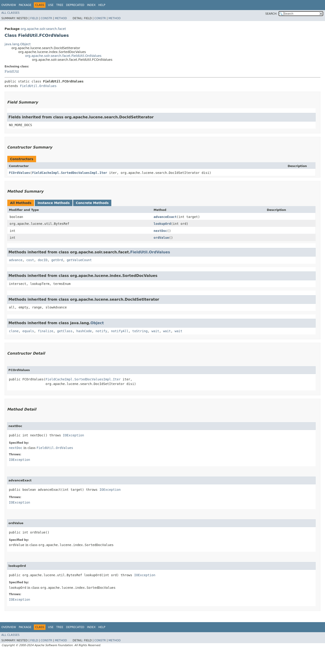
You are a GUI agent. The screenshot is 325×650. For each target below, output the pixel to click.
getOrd (57, 260)
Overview (8, 5)
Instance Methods (53, 203)
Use (50, 5)
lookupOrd (162, 224)
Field (34, 18)
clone (14, 331)
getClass (64, 331)
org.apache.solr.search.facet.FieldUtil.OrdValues (63, 56)
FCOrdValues (19, 173)
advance (15, 260)
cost (30, 260)
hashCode (84, 331)
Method (61, 18)
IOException (73, 435)
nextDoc (160, 231)
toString (140, 331)
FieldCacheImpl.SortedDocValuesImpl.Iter (69, 173)
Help (101, 5)
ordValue (161, 237)
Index (91, 5)
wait (155, 331)
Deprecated (75, 5)
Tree (59, 5)
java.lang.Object (18, 44)
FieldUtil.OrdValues (38, 86)
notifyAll (119, 331)
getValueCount (79, 260)
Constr (46, 18)
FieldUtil (12, 71)
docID (42, 260)
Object (97, 323)
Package (25, 5)
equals (28, 331)
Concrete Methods (92, 203)
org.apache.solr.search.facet (43, 29)
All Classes (10, 12)
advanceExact (165, 217)
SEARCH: (271, 13)
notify (101, 331)
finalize (45, 331)
